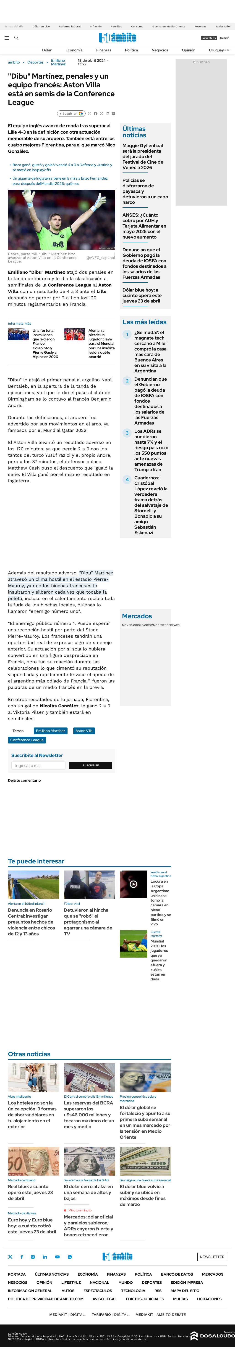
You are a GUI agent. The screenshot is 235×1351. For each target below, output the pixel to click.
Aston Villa (84, 730)
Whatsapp (70, 1257)
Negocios (160, 50)
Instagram (33, 1257)
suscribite (209, 38)
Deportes (35, 62)
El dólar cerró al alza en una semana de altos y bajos (88, 1192)
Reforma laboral (70, 26)
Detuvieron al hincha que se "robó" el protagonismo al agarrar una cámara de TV (88, 922)
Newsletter (224, 50)
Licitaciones (209, 1299)
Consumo (137, 26)
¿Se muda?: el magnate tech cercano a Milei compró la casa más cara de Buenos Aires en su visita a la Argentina (150, 351)
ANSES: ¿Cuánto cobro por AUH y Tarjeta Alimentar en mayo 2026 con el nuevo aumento (144, 226)
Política (131, 50)
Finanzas (103, 50)
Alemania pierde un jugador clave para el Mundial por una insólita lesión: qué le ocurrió (102, 343)
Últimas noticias (52, 1274)
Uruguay (216, 50)
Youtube (57, 1257)
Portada (17, 1274)
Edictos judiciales (145, 1299)
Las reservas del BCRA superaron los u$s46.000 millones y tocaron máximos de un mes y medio (89, 1115)
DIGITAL (67, 1314)
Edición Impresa (187, 1282)
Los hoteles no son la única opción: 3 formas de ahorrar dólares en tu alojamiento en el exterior (32, 1115)
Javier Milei (222, 26)
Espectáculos (98, 1290)
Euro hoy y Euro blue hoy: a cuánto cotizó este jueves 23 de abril (32, 1226)
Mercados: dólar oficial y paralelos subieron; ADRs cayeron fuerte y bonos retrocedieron (88, 1226)
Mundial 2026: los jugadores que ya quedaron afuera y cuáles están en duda (159, 960)
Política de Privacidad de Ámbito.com (46, 1299)
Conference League (27, 740)
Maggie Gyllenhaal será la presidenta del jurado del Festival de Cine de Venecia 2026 (143, 156)
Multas (180, 1299)
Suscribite (91, 765)
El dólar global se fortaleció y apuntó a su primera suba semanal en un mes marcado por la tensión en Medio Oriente (145, 1122)
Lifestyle (71, 1282)
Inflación (96, 26)
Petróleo (116, 26)
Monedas (129, 625)
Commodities (157, 625)
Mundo (125, 1282)
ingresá (224, 38)
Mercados (212, 1274)
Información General (30, 1290)
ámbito (14, 62)
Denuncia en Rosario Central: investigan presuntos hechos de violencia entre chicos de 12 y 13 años (31, 922)
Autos (68, 1290)
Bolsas (141, 625)
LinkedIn (45, 1257)
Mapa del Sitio (185, 1290)
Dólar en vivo (41, 26)
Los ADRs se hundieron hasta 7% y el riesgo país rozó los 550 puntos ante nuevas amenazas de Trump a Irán (151, 450)
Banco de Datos (177, 1274)
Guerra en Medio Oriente (168, 26)
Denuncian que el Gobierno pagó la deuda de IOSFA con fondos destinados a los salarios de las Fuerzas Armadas (145, 263)
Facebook (22, 1257)
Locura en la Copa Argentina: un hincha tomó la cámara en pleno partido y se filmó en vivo (161, 902)
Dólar (47, 50)
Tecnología (133, 1290)
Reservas (200, 26)
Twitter (10, 1257)
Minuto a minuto (79, 1210)
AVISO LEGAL (105, 1299)
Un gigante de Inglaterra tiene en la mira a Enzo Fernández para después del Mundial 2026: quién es (60, 181)
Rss (158, 1290)
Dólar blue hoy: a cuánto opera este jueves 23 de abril (142, 295)
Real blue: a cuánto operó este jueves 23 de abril (30, 1192)
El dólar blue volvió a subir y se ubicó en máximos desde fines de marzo (143, 1195)
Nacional (99, 1282)
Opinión (188, 50)
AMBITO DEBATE (161, 1314)
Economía (74, 50)
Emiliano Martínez (58, 62)
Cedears (173, 625)
